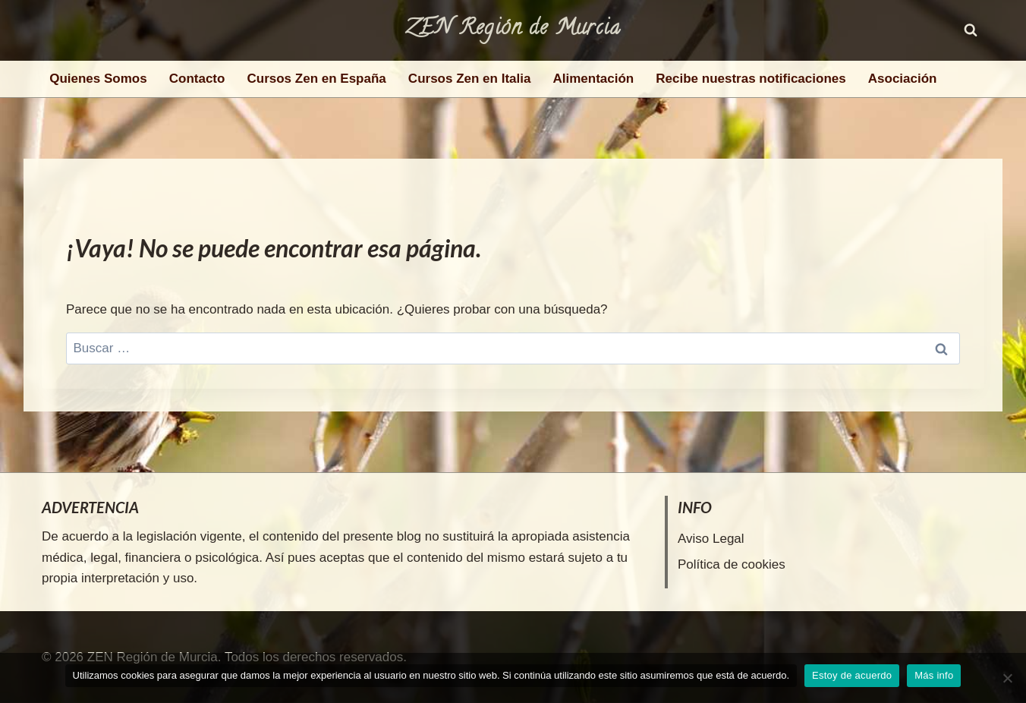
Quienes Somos (97, 78)
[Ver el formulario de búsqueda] (970, 30)
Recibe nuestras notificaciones (750, 78)
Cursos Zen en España (316, 78)
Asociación (902, 78)
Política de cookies (731, 564)
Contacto (197, 78)
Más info (933, 675)
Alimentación (593, 78)
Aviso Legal (711, 538)
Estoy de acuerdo (852, 675)
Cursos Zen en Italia (469, 78)
